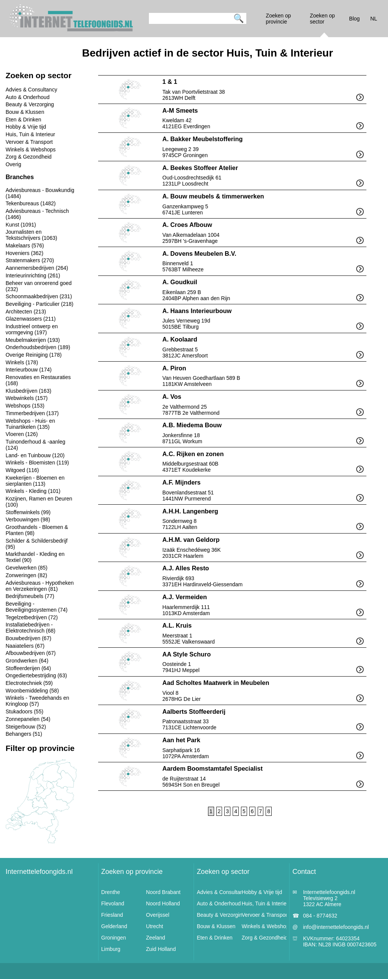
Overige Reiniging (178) (34, 355)
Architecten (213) (26, 311)
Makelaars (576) (25, 245)
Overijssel (157, 915)
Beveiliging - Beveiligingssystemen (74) (36, 607)
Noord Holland (163, 903)
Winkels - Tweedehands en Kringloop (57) (37, 701)
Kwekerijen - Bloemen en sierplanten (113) (35, 481)
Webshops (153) (25, 406)
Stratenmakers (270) (30, 260)
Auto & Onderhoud (28, 97)
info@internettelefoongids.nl (336, 927)
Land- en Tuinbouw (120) (35, 455)
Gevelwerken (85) (27, 568)
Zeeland (155, 938)
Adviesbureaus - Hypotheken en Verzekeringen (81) (40, 586)
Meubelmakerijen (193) (33, 340)
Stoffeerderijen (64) (28, 668)
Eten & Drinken (23, 119)
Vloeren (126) (22, 434)
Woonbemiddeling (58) (32, 691)
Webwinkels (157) (27, 398)
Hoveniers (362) (25, 253)
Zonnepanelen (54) (28, 719)
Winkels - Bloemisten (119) (37, 463)
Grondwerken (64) (27, 661)
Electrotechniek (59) (29, 683)
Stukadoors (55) (25, 711)
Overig (13, 164)
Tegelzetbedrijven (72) (32, 617)
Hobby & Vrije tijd (26, 127)
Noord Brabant (163, 892)
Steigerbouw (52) (26, 727)
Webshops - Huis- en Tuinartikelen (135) (30, 424)
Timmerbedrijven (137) (32, 413)
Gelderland (114, 926)
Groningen (113, 938)
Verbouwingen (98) (28, 519)
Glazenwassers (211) (31, 319)
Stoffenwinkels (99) (28, 512)
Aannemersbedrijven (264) (37, 268)
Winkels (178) (22, 362)
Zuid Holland (161, 949)
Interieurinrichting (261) (33, 275)
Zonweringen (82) (26, 575)
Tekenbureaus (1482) (31, 203)
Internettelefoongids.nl (39, 871)
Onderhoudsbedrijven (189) (38, 347)
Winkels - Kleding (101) (33, 491)
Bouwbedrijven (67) (29, 638)
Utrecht (154, 926)
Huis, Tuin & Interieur (30, 134)
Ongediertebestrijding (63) (36, 675)
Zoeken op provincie (132, 871)
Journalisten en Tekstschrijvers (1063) (31, 235)
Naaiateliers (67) (25, 646)
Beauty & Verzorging (30, 104)
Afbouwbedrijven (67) (31, 653)
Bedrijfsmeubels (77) (30, 596)
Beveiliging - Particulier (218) (40, 304)
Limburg (110, 949)
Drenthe (110, 892)
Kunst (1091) (21, 225)
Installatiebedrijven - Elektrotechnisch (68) (31, 628)
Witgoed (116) (22, 470)
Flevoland (112, 903)
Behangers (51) (24, 734)
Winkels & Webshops (31, 149)
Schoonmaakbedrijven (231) (39, 296)
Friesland (112, 915)
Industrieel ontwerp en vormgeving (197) (32, 329)
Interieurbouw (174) (29, 370)
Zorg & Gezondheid (29, 157)
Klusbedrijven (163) (29, 391)
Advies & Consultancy (31, 90)
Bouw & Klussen (25, 112)
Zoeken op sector (223, 871)
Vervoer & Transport (29, 142)
